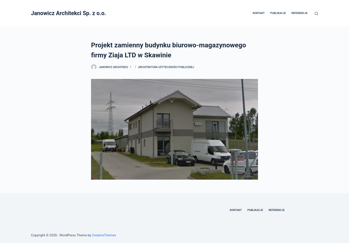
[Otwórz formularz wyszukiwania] (316, 13)
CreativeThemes (104, 235)
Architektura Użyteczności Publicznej (166, 67)
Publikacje (278, 13)
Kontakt (259, 13)
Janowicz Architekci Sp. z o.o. (68, 13)
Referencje (300, 13)
